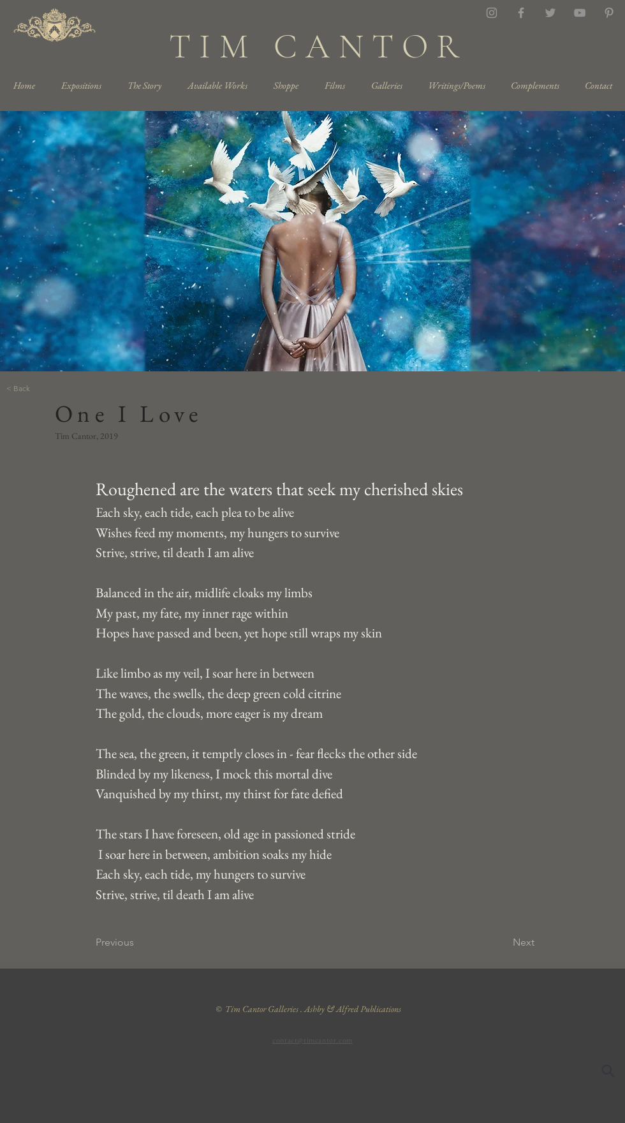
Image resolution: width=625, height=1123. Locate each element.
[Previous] (138, 943)
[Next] (502, 943)
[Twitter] (550, 13)
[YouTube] (580, 13)
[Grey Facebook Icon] (521, 13)
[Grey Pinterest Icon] (609, 13)
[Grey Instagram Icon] (492, 13)
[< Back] (48, 389)
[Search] (608, 1071)
